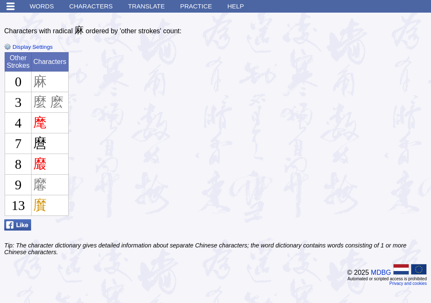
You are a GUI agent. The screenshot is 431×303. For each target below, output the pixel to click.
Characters (90, 6)
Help (235, 6)
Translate (146, 6)
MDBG (381, 272)
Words (41, 6)
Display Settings (28, 47)
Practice (196, 6)
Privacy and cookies (408, 283)
